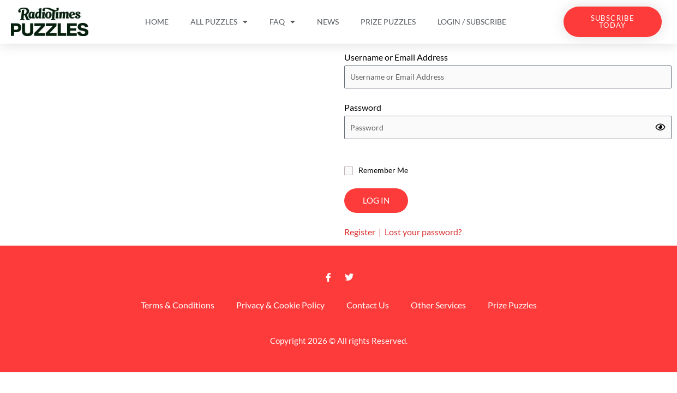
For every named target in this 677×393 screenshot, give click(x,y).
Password (362, 107)
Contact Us (367, 305)
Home (157, 21)
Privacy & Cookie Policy (280, 305)
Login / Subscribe (472, 21)
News (328, 21)
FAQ (282, 22)
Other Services (438, 305)
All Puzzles (219, 22)
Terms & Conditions (177, 305)
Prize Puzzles (388, 21)
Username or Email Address (396, 57)
